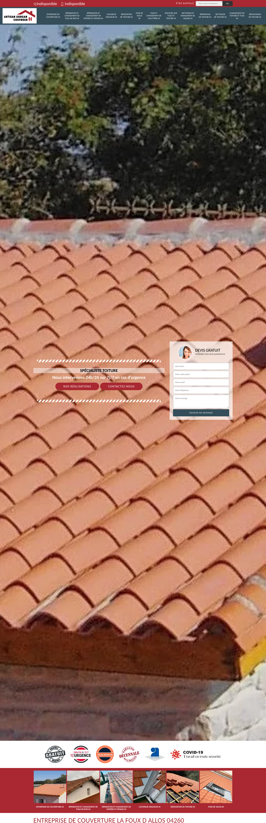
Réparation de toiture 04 (205, 15)
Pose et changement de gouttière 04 (153, 16)
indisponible (45, 3)
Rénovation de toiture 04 (126, 15)
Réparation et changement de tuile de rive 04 (72, 16)
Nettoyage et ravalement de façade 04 (188, 16)
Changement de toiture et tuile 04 (237, 16)
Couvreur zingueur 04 (111, 15)
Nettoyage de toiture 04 (220, 15)
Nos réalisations (77, 386)
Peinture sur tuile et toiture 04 (171, 16)
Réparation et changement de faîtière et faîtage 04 (93, 16)
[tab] (133, 411)
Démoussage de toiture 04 (255, 15)
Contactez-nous (121, 386)
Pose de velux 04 (139, 16)
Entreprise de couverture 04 (53, 15)
